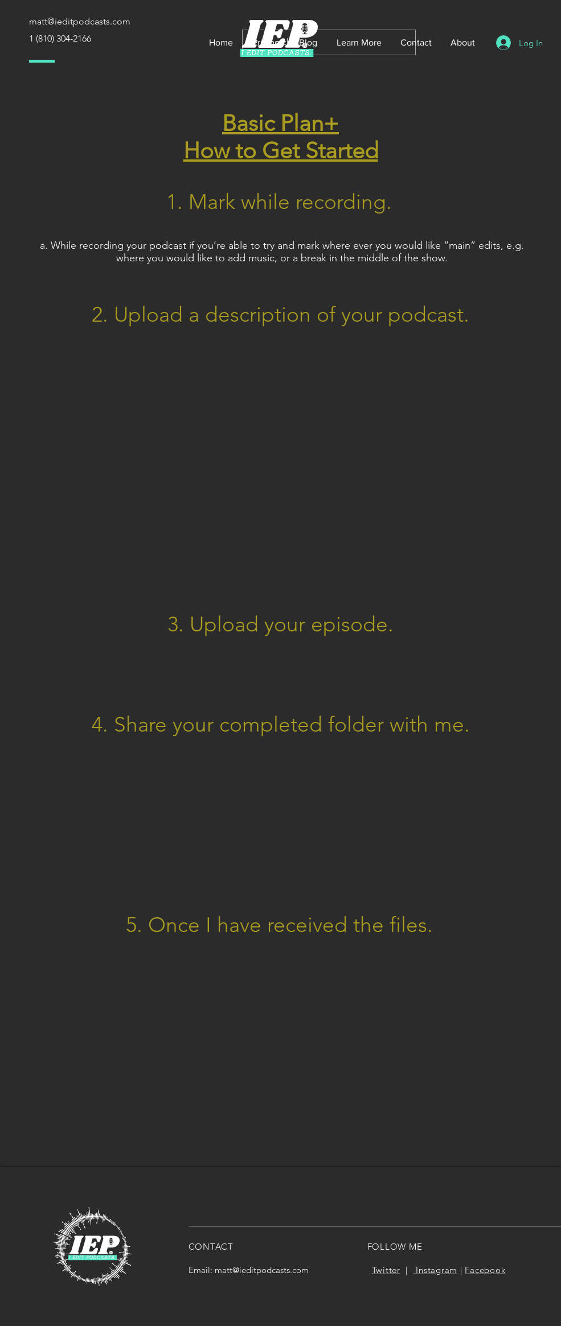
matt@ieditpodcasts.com (262, 1270)
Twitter (386, 1270)
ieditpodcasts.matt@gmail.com (324, 843)
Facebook (485, 1270)
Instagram (435, 1270)
